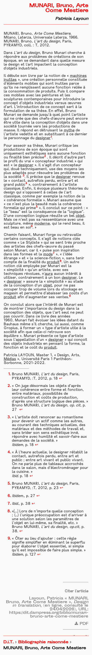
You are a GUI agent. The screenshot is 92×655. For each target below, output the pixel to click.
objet (80, 216)
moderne (42, 223)
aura (49, 274)
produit (53, 262)
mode (48, 254)
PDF (81, 624)
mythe (69, 130)
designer (43, 138)
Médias (10, 359)
